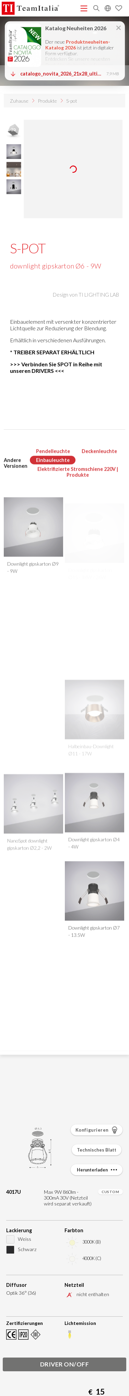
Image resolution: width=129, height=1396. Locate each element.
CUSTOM (110, 1192)
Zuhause (19, 101)
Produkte (47, 101)
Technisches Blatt (96, 1150)
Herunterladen (98, 1169)
